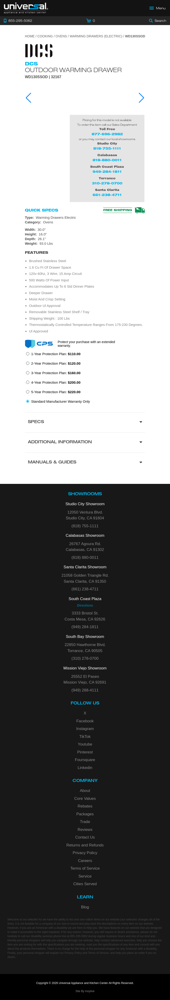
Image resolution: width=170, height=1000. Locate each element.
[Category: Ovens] (85, 222)
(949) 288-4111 (84, 690)
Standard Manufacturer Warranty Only (60, 401)
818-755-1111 (107, 148)
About (85, 790)
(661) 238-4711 (84, 589)
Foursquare (85, 760)
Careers (85, 861)
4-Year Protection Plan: (55, 382)
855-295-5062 (78, 936)
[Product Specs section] (85, 422)
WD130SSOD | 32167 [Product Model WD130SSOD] (43, 77)
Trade (85, 822)
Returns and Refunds (85, 845)
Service (85, 876)
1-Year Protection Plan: (55, 354)
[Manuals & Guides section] (85, 463)
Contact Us (85, 837)
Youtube (85, 744)
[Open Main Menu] (157, 8)
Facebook (85, 721)
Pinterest (85, 752)
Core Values (85, 798)
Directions (85, 605)
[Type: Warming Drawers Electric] (85, 217)
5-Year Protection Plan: (55, 392)
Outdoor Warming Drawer (73, 70)
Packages (85, 814)
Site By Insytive (84, 991)
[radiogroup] (85, 379)
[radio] (53, 355)
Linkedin (85, 767)
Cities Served (85, 884)
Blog (85, 907)
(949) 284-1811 (84, 627)
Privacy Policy (85, 853)
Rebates (85, 806)
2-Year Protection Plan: (55, 363)
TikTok (85, 736)
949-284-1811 (107, 171)
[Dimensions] (85, 236)
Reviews (84, 829)
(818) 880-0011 (84, 557)
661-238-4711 (107, 195)
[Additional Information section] (85, 442)
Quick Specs (41, 210)
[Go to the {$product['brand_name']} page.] (39, 50)
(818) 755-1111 (84, 526)
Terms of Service (85, 868)
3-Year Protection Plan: (55, 373)
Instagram (85, 729)
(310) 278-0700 (84, 658)
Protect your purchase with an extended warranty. (86, 343)
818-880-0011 (107, 160)
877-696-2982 (107, 134)
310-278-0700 (107, 183)
